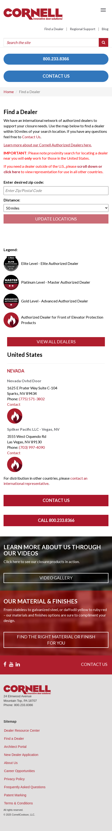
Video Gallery (56, 577)
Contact (13, 404)
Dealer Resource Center (22, 730)
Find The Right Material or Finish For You (56, 639)
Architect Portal (15, 747)
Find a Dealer (54, 29)
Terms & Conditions (18, 803)
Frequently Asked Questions (24, 787)
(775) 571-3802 (32, 398)
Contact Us (31, 136)
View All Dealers (56, 341)
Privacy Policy (14, 779)
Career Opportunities (19, 771)
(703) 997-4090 (32, 447)
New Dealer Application (21, 755)
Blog (105, 29)
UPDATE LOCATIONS (56, 218)
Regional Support (82, 29)
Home (9, 91)
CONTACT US (56, 76)
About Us (11, 763)
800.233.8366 (56, 59)
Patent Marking (15, 795)
